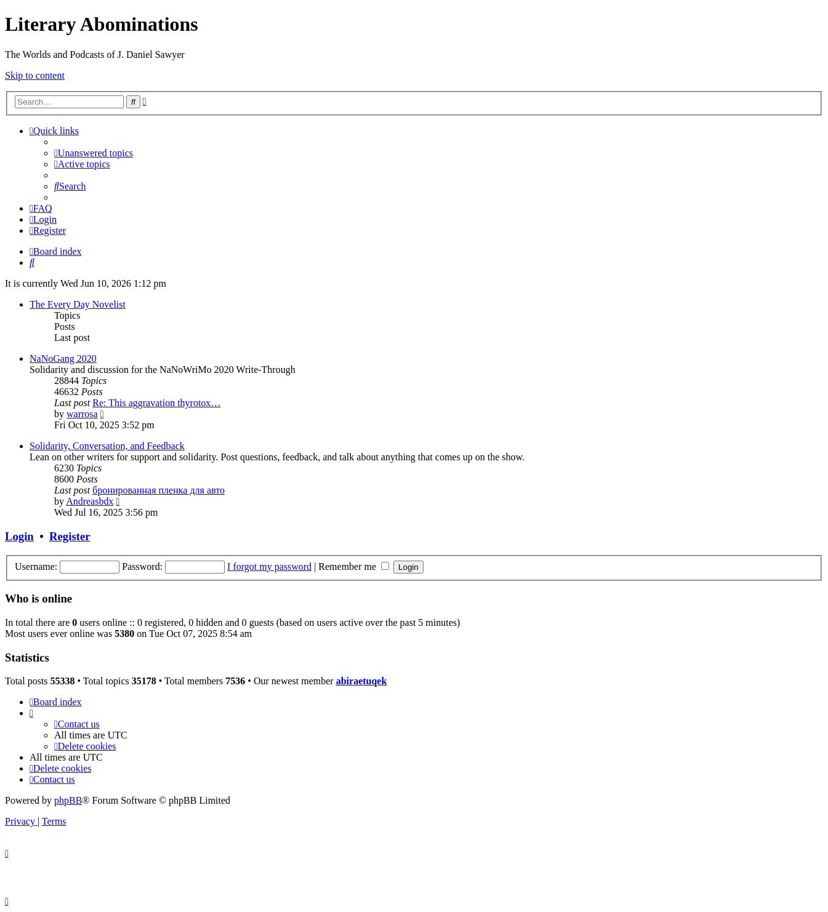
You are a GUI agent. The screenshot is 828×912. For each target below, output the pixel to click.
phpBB (68, 800)
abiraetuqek (361, 681)
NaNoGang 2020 (63, 358)
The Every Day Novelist (78, 304)
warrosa (82, 414)
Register (69, 536)
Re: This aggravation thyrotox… (156, 403)
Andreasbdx (89, 501)
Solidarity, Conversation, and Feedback (107, 446)
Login (19, 536)
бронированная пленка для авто (158, 490)
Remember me (353, 566)
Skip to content (35, 75)
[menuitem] (93, 153)
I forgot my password (269, 566)
